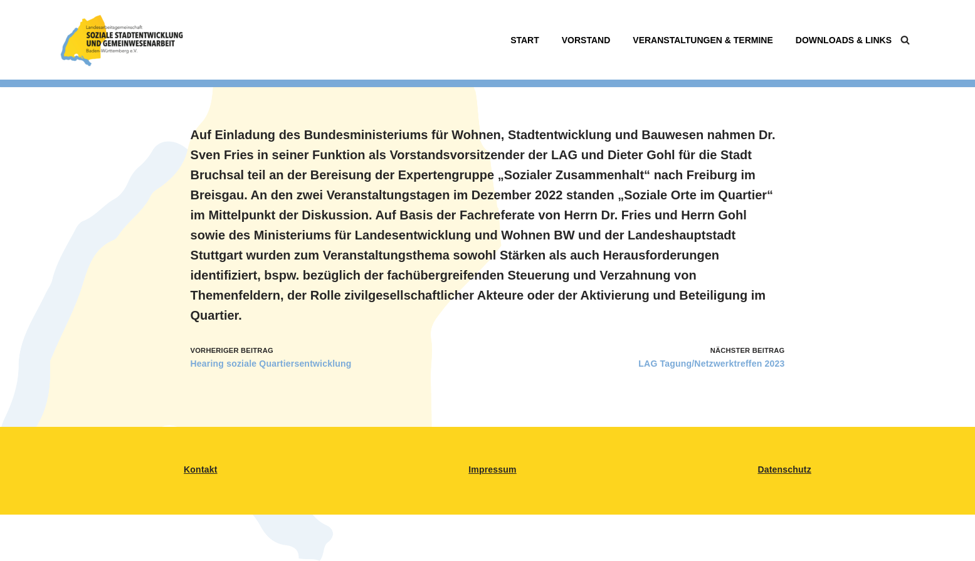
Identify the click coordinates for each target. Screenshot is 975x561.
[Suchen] (905, 40)
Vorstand (586, 40)
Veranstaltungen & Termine (702, 40)
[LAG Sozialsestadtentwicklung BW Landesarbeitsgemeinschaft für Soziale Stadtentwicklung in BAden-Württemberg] (121, 39)
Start (524, 40)
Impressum (492, 469)
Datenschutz (784, 469)
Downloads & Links (844, 40)
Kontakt (201, 469)
